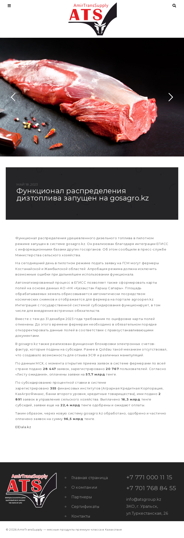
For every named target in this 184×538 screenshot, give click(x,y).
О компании (84, 487)
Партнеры (81, 497)
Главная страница (89, 477)
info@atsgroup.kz (143, 499)
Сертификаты (85, 506)
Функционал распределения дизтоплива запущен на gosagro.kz (83, 194)
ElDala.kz (23, 427)
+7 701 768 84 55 (151, 488)
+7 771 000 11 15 (149, 477)
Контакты (81, 516)
